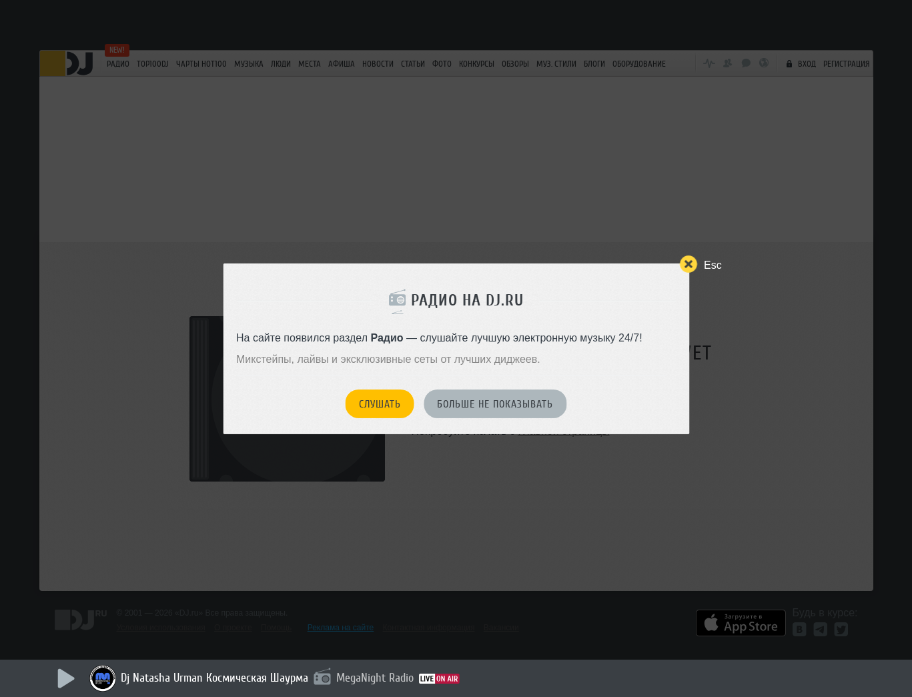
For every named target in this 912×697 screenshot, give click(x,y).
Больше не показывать (495, 404)
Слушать (380, 404)
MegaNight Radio (375, 677)
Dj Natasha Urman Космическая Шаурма (214, 677)
